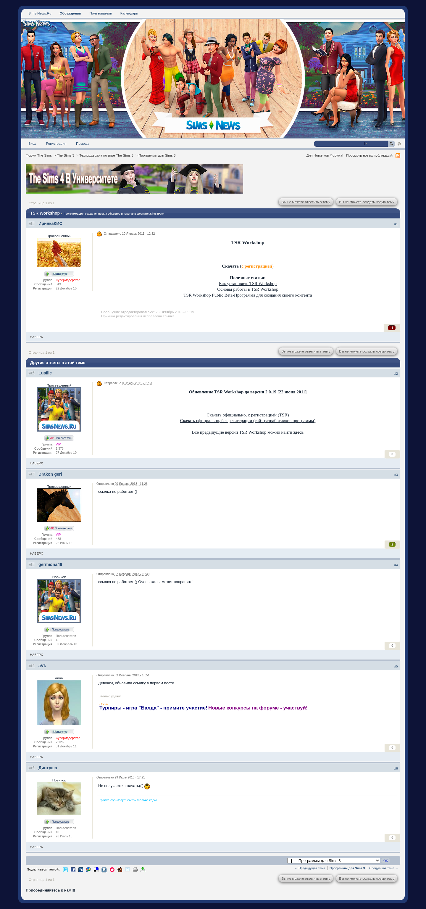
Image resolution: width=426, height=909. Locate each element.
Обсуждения (70, 13)
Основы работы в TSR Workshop (247, 289)
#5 (396, 666)
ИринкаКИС (50, 223)
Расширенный (399, 144)
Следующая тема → (383, 868)
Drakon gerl (50, 474)
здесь (298, 432)
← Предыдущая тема (310, 868)
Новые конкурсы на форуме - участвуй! (258, 708)
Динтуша (47, 767)
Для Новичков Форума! (324, 155)
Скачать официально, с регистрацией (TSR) (248, 415)
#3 (396, 475)
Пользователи (100, 13)
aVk (42, 665)
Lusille (45, 373)
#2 (396, 373)
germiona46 (50, 564)
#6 (396, 768)
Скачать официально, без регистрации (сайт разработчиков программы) (248, 420)
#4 (396, 565)
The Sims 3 (65, 155)
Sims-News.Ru (39, 13)
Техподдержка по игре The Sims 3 (106, 155)
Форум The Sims (39, 155)
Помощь (82, 143)
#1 (396, 224)
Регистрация (56, 143)
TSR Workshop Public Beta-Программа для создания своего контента (247, 295)
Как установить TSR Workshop (248, 283)
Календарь (129, 13)
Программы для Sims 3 (156, 155)
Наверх (36, 337)
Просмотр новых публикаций (369, 155)
